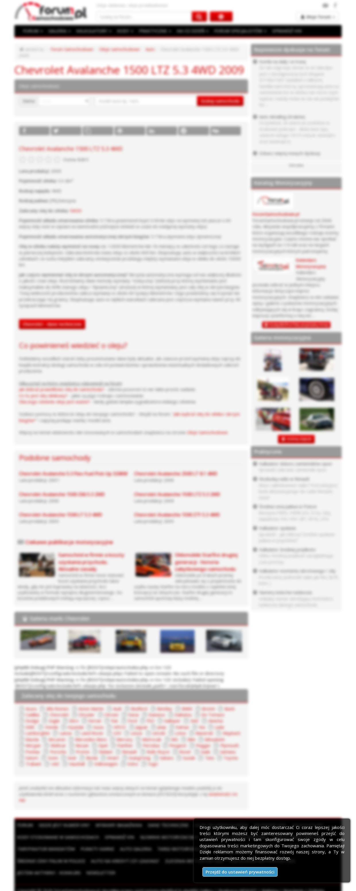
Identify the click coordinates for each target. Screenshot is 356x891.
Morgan (33, 745)
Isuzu (98, 727)
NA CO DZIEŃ (190, 31)
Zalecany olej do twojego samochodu (69, 695)
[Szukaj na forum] (144, 16)
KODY (124, 31)
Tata (209, 758)
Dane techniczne (164, 825)
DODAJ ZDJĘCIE (299, 439)
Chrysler (86, 715)
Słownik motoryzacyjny (165, 837)
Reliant (106, 752)
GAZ (194, 721)
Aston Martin (91, 708)
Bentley (164, 708)
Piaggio (203, 745)
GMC (30, 727)
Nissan (82, 745)
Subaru (166, 758)
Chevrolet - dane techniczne (52, 324)
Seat (71, 758)
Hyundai (75, 727)
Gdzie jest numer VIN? (63, 825)
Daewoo (156, 715)
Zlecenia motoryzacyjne (118, 860)
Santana (227, 752)
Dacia (133, 715)
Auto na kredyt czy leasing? (50, 860)
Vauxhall (77, 764)
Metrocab (151, 739)
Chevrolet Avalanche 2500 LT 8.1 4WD (175, 473)
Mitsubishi (215, 739)
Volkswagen (106, 764)
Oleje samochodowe (119, 49)
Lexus (136, 733)
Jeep (161, 727)
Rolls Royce (158, 752)
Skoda (92, 758)
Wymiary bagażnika (116, 825)
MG (174, 739)
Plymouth (229, 745)
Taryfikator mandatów (45, 849)
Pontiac (33, 752)
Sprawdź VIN (116, 837)
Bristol (208, 708)
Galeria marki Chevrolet (60, 618)
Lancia (65, 733)
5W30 (76, 210)
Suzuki (189, 758)
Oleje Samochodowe (207, 432)
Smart (113, 758)
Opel (103, 745)
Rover (185, 752)
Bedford (139, 708)
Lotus (180, 733)
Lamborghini (38, 733)
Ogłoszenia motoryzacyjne (184, 860)
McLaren (57, 739)
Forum (25, 825)
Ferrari (94, 721)
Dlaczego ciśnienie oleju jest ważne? (54, 401)
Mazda (32, 739)
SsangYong (139, 758)
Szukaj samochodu (220, 101)
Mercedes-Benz (91, 739)
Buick (230, 708)
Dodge (32, 721)
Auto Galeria (132, 849)
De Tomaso (213, 715)
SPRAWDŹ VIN (282, 31)
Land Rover (92, 733)
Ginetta (215, 721)
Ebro (74, 721)
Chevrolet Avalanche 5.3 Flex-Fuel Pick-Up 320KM (73, 473)
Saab (205, 752)
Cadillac (33, 715)
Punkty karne (95, 849)
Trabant (33, 764)
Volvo (132, 764)
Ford (132, 721)
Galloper (172, 721)
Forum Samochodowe (72, 49)
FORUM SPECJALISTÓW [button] (237, 31)
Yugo (153, 764)
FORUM (32, 31)
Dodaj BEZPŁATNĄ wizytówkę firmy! (299, 324)
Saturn (32, 758)
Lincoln (158, 733)
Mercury (124, 739)
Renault (129, 752)
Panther (125, 745)
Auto (150, 49)
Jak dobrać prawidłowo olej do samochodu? (61, 389)
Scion (53, 758)
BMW (187, 708)
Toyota (230, 758)
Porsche (58, 752)
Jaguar (142, 727)
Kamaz (182, 727)
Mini (191, 739)
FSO (150, 721)
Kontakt (82, 885)
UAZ (55, 764)
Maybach (231, 733)
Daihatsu (183, 715)
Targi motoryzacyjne (179, 849)
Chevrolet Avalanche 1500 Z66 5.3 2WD (62, 494)
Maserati (204, 733)
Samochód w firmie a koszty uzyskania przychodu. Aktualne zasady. (91, 561)
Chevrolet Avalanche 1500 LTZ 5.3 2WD (177, 494)
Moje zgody (57, 885)
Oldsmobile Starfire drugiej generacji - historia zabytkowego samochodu (206, 561)
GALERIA (59, 31)
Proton (83, 752)
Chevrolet (59, 715)
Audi (117, 708)
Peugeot (177, 745)
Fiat (114, 721)
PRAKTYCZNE (153, 31)
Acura (31, 708)
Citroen (111, 715)
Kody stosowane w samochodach (57, 837)
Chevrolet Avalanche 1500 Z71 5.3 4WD (177, 515)
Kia (202, 727)
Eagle (54, 721)
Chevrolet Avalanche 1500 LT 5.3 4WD (60, 515)
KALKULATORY (93, 31)
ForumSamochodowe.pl (275, 214)
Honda (51, 727)
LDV (117, 733)
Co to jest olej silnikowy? (43, 395)
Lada (219, 727)
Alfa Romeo (57, 708)
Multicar (58, 745)
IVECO (119, 727)
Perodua (151, 745)
